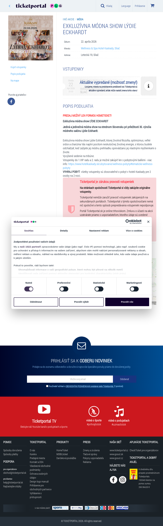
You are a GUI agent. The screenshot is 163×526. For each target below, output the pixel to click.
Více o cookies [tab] (134, 230)
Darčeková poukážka (66, 458)
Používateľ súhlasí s (86, 386)
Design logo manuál (39, 481)
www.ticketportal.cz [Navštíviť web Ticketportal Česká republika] (118, 450)
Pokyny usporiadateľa (93, 458)
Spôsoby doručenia (12, 450)
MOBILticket (62, 454)
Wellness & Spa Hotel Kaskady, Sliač (100, 48)
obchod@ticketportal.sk (14, 472)
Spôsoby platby (10, 454)
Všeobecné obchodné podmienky (40, 467)
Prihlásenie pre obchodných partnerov (41, 487)
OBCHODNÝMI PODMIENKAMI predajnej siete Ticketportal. (90, 386)
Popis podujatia (18, 73)
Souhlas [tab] (28, 230)
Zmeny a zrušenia (91, 450)
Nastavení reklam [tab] (99, 230)
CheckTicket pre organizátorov (144, 450)
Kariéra (33, 454)
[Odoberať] (124, 379)
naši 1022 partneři (30, 246)
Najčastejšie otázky (12, 486)
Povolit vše (127, 302)
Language (126, 5)
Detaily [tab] (64, 230)
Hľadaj (106, 6)
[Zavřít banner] (148, 222)
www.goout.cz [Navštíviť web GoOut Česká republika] (116, 458)
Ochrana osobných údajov (39, 475)
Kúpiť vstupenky (18, 67)
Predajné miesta (37, 458)
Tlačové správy (90, 454)
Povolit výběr (81, 302)
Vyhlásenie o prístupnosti (36, 495)
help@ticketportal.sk (13, 482)
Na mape (15, 80)
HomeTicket (62, 450)
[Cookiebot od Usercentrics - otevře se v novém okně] (127, 221)
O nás (32, 450)
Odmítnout (36, 302)
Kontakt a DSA (37, 462)
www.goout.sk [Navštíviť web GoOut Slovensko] (116, 454)
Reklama (87, 462)
